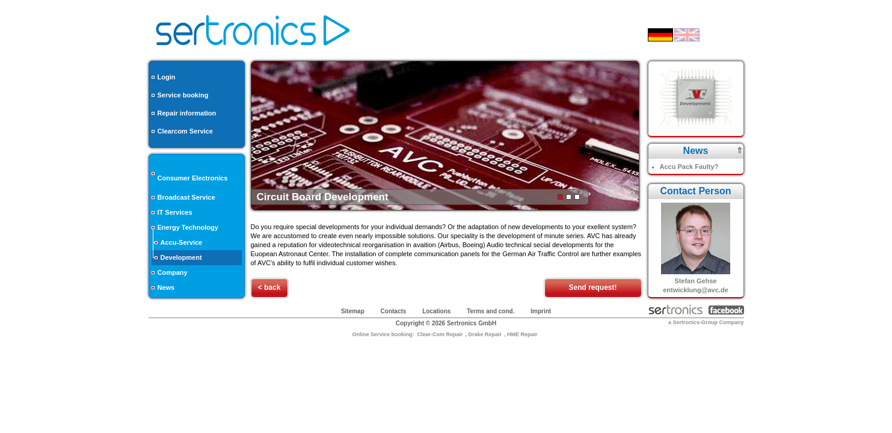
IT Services (175, 212)
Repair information (187, 113)
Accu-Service (182, 242)
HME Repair (522, 334)
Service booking (183, 95)
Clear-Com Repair (440, 334)
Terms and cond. (490, 311)
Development (181, 257)
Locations (436, 311)
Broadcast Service (186, 197)
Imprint (541, 311)
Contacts (394, 311)
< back (269, 287)
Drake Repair (485, 334)
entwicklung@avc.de (695, 289)
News (166, 287)
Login (167, 77)
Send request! (592, 287)
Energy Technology (188, 227)
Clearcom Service (185, 131)
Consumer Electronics (193, 178)
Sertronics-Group (695, 322)
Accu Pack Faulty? (689, 166)
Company (173, 272)
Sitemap (352, 311)
